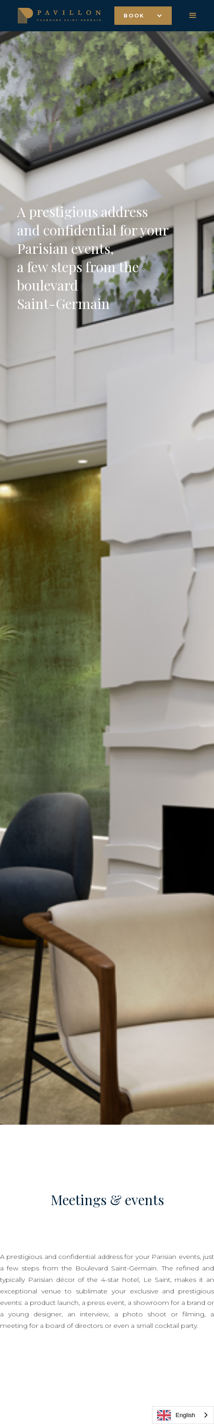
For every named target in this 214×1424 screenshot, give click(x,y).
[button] (143, 15)
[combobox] (183, 1415)
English (176, 1415)
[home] (57, 15)
